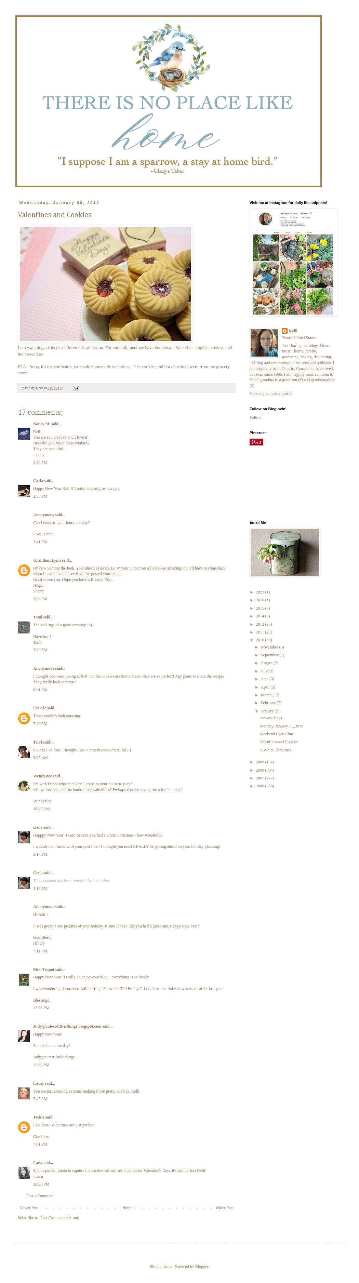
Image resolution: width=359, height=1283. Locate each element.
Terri (37, 742)
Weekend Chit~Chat (276, 734)
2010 (260, 640)
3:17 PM (40, 854)
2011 (260, 632)
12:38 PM (41, 1065)
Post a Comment (39, 1195)
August (267, 662)
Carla (38, 480)
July (265, 671)
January (268, 711)
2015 (260, 608)
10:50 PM (41, 1184)
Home (127, 1207)
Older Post (225, 1207)
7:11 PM (40, 951)
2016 (260, 600)
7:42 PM (40, 723)
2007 (260, 778)
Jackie (38, 1117)
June (265, 679)
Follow (255, 417)
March (266, 695)
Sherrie (39, 708)
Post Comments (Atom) (59, 1217)
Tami (38, 617)
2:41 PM (40, 541)
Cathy (38, 1083)
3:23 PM (40, 649)
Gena (37, 827)
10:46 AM (41, 808)
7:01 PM (40, 1144)
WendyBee (42, 776)
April (265, 687)
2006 (260, 786)
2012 (260, 624)
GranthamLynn (47, 560)
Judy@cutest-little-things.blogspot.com (67, 1026)
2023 (260, 592)
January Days (271, 718)
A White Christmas (275, 750)
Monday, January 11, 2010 (281, 726)
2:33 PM (40, 496)
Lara (37, 1162)
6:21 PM (40, 689)
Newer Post (29, 1207)
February (269, 702)
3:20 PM (40, 599)
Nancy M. (41, 424)
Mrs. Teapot (43, 969)
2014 (260, 616)
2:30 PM (40, 462)
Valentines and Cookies (279, 741)
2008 (260, 770)
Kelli (293, 331)
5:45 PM (40, 1098)
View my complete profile (271, 393)
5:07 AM (40, 757)
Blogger (201, 1266)
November (270, 647)
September (270, 655)
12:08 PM (41, 1007)
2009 (260, 762)
